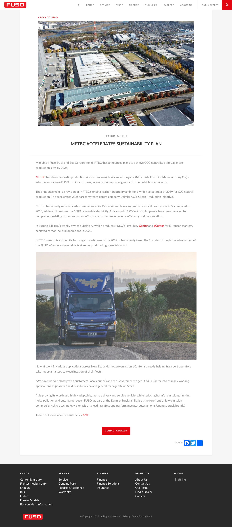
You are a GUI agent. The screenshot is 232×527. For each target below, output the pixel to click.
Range (90, 5)
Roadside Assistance (71, 487)
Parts (119, 5)
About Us (186, 5)
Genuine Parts (67, 483)
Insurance (103, 487)
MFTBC (41, 179)
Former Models (29, 500)
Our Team (141, 487)
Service (105, 5)
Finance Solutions (108, 483)
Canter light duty (31, 479)
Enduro (24, 496)
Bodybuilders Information (36, 504)
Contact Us (142, 483)
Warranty (64, 492)
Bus (22, 492)
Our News (151, 5)
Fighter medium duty (33, 483)
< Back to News (48, 17)
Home (79, 6)
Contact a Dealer (116, 430)
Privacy (126, 516)
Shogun (25, 487)
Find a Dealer (210, 5)
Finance (134, 5)
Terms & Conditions (142, 516)
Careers (169, 5)
